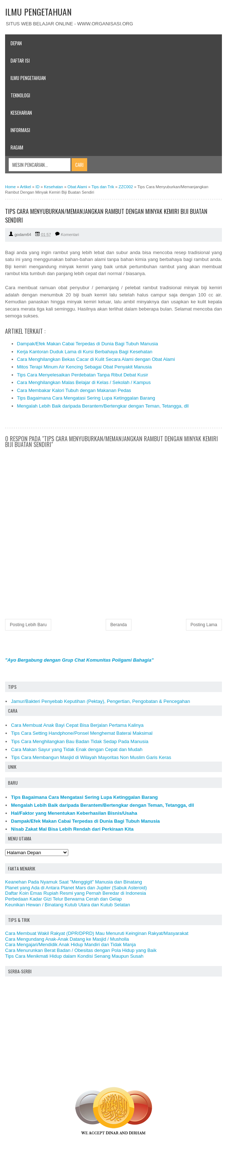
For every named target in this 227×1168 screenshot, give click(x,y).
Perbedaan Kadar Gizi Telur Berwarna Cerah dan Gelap (63, 899)
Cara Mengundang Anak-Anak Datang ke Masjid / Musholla (67, 939)
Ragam (17, 147)
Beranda (118, 624)
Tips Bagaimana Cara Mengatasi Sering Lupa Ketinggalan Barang (86, 398)
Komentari (70, 234)
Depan (16, 43)
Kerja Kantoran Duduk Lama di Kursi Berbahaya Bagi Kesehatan (85, 351)
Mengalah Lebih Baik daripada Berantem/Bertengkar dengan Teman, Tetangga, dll (103, 406)
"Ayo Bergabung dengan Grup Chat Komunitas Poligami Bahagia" (79, 660)
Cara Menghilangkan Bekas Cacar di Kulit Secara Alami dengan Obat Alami (96, 359)
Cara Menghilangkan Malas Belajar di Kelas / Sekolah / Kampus (84, 382)
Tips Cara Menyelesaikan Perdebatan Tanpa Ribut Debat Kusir (82, 375)
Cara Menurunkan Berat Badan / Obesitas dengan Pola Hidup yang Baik (81, 950)
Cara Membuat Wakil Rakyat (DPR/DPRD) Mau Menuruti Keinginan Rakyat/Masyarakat (97, 933)
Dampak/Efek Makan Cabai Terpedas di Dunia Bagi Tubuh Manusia (87, 343)
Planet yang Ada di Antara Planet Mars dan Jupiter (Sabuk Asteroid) (76, 887)
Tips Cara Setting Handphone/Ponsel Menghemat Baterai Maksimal (82, 733)
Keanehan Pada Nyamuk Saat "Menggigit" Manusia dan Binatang (73, 882)
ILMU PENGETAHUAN (38, 11)
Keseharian (21, 112)
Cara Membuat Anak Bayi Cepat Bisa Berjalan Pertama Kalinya (77, 725)
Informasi (20, 130)
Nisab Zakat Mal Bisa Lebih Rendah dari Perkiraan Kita (72, 829)
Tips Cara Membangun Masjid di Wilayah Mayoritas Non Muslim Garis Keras (91, 757)
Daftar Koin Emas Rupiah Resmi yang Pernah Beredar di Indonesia (75, 893)
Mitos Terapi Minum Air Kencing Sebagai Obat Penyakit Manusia (84, 367)
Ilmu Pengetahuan (28, 77)
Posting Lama (204, 624)
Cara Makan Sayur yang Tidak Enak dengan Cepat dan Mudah (76, 749)
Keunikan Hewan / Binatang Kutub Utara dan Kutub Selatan (67, 904)
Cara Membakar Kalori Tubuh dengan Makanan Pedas (74, 390)
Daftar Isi (20, 60)
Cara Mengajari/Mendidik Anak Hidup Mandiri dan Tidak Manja (70, 944)
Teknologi (20, 95)
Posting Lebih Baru (28, 624)
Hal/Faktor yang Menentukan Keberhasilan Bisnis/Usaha (74, 813)
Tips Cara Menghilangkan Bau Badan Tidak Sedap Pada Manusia (79, 741)
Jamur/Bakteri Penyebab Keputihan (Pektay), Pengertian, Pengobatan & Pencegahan (100, 701)
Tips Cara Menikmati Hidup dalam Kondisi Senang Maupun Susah (74, 956)
